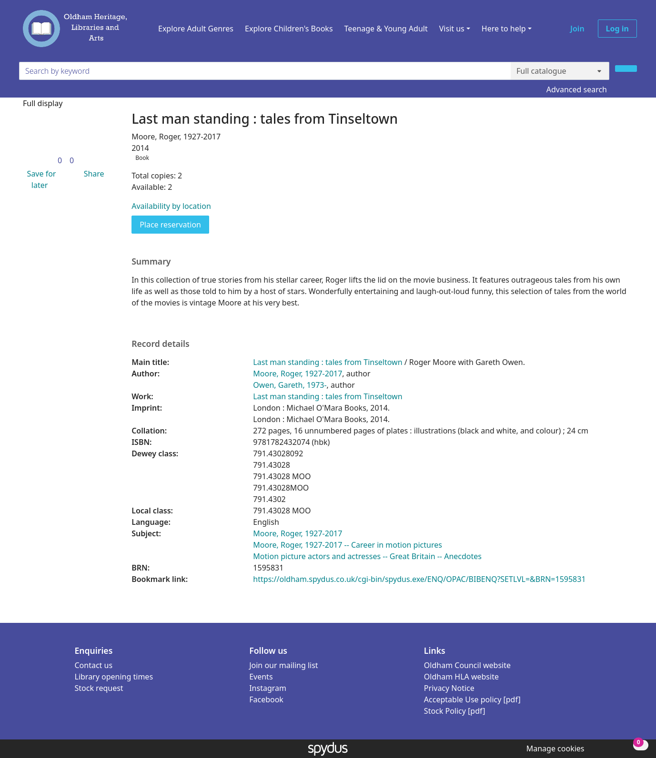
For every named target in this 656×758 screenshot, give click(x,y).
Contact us (94, 665)
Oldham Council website (467, 665)
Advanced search (576, 89)
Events (260, 676)
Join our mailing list (283, 665)
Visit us (451, 28)
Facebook (266, 699)
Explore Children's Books (289, 28)
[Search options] (560, 71)
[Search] (626, 68)
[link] (60, 160)
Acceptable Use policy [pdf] (472, 699)
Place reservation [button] (174, 224)
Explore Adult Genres (195, 28)
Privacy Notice (449, 688)
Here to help (504, 28)
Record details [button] (160, 344)
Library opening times (114, 676)
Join (577, 28)
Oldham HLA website (461, 676)
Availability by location (171, 206)
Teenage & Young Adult (386, 28)
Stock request (99, 688)
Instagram (267, 688)
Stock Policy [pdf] (454, 711)
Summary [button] (151, 261)
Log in (617, 28)
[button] (39, 179)
